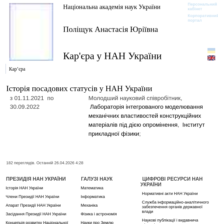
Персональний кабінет (199, 6)
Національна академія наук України (111, 6)
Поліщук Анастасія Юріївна (110, 29)
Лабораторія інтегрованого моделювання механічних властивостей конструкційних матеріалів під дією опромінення (145, 115)
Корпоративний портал (199, 18)
